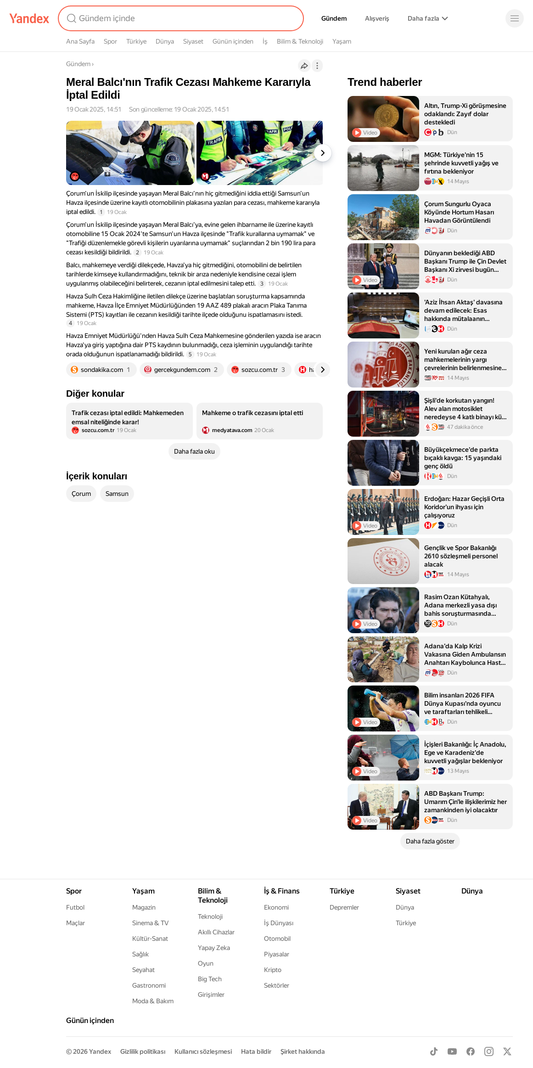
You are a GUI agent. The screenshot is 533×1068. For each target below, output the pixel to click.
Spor (110, 41)
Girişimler (211, 994)
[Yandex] (29, 18)
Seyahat (143, 969)
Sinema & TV (150, 923)
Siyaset (193, 41)
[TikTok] (434, 1051)
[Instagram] (489, 1051)
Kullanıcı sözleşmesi (203, 1051)
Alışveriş (377, 18)
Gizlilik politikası (142, 1051)
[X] (507, 1051)
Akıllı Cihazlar (216, 932)
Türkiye (136, 41)
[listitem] (129, 421)
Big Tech (210, 979)
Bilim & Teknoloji (300, 41)
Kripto (272, 969)
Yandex (100, 1051)
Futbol (75, 907)
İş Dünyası (278, 923)
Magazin (144, 907)
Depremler (344, 907)
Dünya (165, 41)
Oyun (205, 963)
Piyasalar (276, 954)
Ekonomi (276, 907)
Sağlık (140, 954)
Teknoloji (210, 916)
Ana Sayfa (80, 41)
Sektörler (276, 985)
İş (265, 41)
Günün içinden (233, 41)
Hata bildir (256, 1051)
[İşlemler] (317, 65)
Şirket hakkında (303, 1051)
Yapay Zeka (214, 947)
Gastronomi (149, 985)
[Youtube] (452, 1051)
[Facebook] (470, 1051)
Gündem (334, 18)
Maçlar (75, 923)
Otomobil (277, 938)
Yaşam (341, 41)
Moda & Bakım (153, 1001)
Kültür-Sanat (150, 938)
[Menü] (514, 18)
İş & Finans (282, 891)
